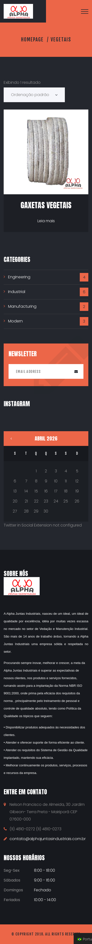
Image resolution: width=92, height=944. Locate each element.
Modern (15, 321)
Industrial (16, 291)
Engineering (19, 277)
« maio (11, 438)
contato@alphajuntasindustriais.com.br (48, 839)
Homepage (32, 40)
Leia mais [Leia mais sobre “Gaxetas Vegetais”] (46, 221)
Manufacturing (22, 306)
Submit (76, 371)
